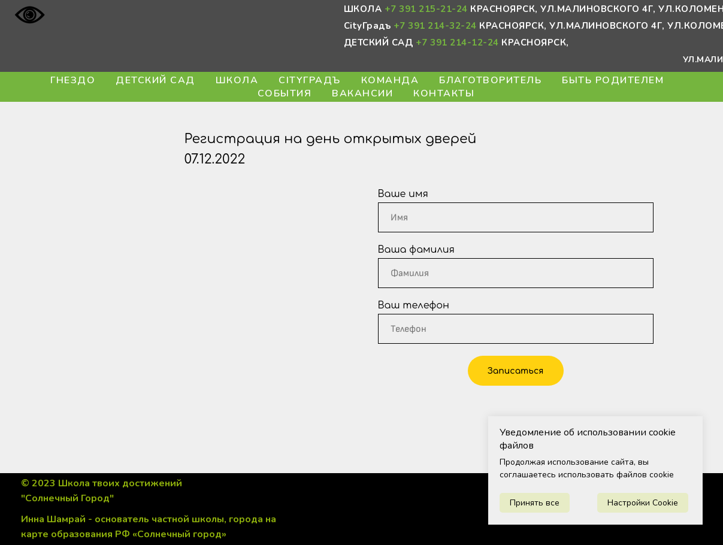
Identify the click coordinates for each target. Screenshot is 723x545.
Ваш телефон (414, 305)
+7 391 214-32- (429, 26)
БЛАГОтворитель (490, 80)
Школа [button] (237, 80)
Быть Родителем (613, 80)
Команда (390, 80)
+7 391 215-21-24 (426, 9)
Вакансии (362, 93)
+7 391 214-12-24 (457, 43)
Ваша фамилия (416, 249)
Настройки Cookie (642, 502)
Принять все (534, 502)
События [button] (285, 93)
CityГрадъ (310, 80)
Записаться (516, 371)
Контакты (443, 93)
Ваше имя (403, 194)
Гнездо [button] (72, 80)
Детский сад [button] (155, 80)
